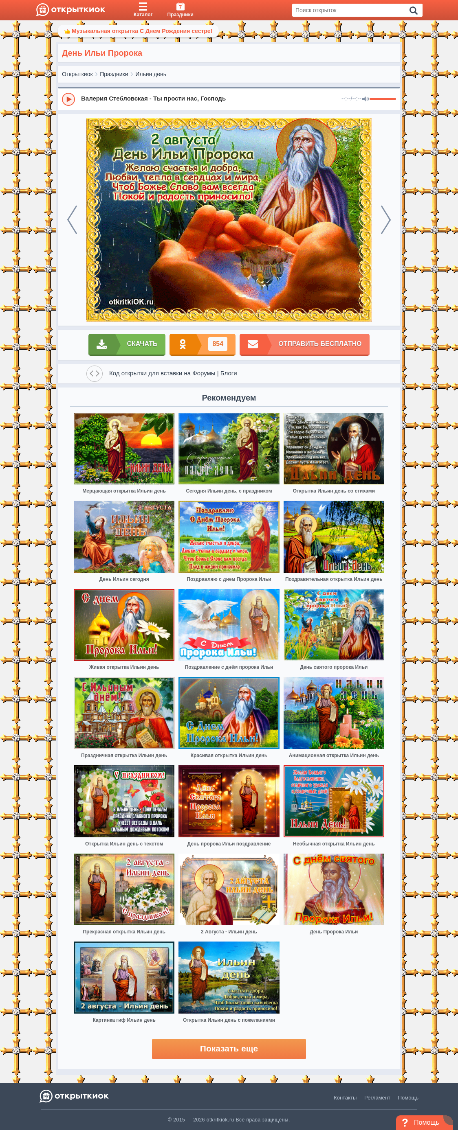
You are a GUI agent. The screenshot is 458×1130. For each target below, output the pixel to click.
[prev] (72, 220)
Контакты (345, 1098)
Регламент (377, 1098)
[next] (386, 220)
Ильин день (150, 74)
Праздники (114, 74)
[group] (229, 99)
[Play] (68, 99)
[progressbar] (383, 99)
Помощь (408, 1098)
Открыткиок (77, 74)
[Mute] (365, 99)
